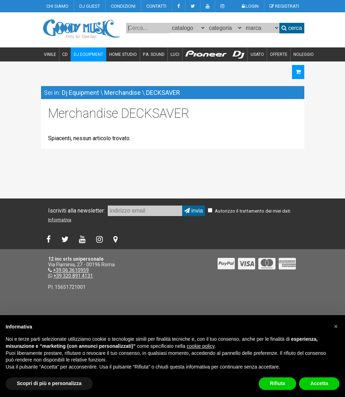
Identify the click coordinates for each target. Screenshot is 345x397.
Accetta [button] (319, 383)
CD (65, 54)
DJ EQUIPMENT (88, 54)
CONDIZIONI (123, 6)
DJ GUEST (89, 6)
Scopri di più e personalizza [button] (49, 383)
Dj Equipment (80, 92)
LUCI (175, 54)
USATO (257, 54)
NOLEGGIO (303, 54)
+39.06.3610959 (71, 270)
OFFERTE (278, 54)
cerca (291, 28)
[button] (335, 326)
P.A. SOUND (154, 54)
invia (193, 211)
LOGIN (250, 6)
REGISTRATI (284, 6)
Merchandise (122, 92)
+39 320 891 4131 (73, 276)
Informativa (59, 219)
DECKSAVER (163, 92)
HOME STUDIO (123, 54)
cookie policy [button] (200, 346)
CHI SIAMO (57, 6)
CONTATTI (156, 6)
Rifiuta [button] (277, 383)
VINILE (50, 54)
